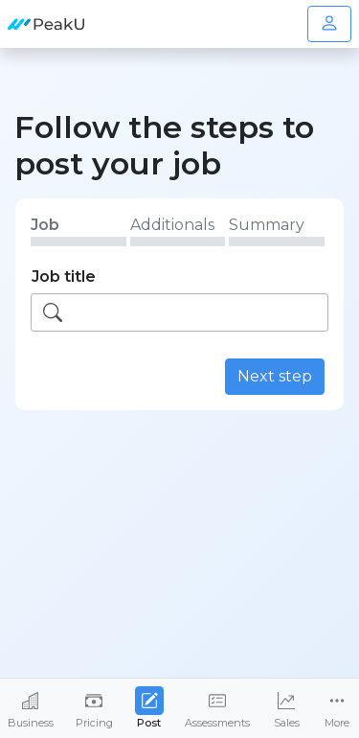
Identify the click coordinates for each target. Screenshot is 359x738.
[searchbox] (201, 312)
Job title (64, 276)
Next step (274, 376)
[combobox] (179, 312)
